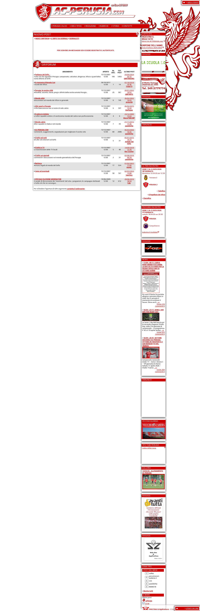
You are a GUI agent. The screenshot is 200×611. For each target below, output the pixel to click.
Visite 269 (161, 370)
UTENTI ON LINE (192, 608)
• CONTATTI (127, 26)
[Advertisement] (150, 143)
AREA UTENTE (192, 3)
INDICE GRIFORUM (42, 39)
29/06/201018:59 (129, 181)
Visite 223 (161, 332)
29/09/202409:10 (129, 77)
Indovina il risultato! (150, 232)
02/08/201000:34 (129, 157)
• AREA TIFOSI (76, 26)
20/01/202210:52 (129, 92)
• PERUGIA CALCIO (59, 26)
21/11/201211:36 (129, 124)
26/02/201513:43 (129, 108)
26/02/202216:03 (129, 100)
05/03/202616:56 (129, 132)
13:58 (147, 604)
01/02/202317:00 (129, 165)
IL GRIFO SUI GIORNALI (59, 39)
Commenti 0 (160, 306)
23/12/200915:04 (129, 116)
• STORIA (115, 26)
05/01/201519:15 (129, 141)
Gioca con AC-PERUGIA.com (152, 41)
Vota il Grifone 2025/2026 (152, 48)
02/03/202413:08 (129, 173)
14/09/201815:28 (129, 150)
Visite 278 (161, 304)
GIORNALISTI (74, 39)
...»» (158, 302)
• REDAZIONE (90, 26)
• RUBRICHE (104, 26)
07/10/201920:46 (129, 84)
